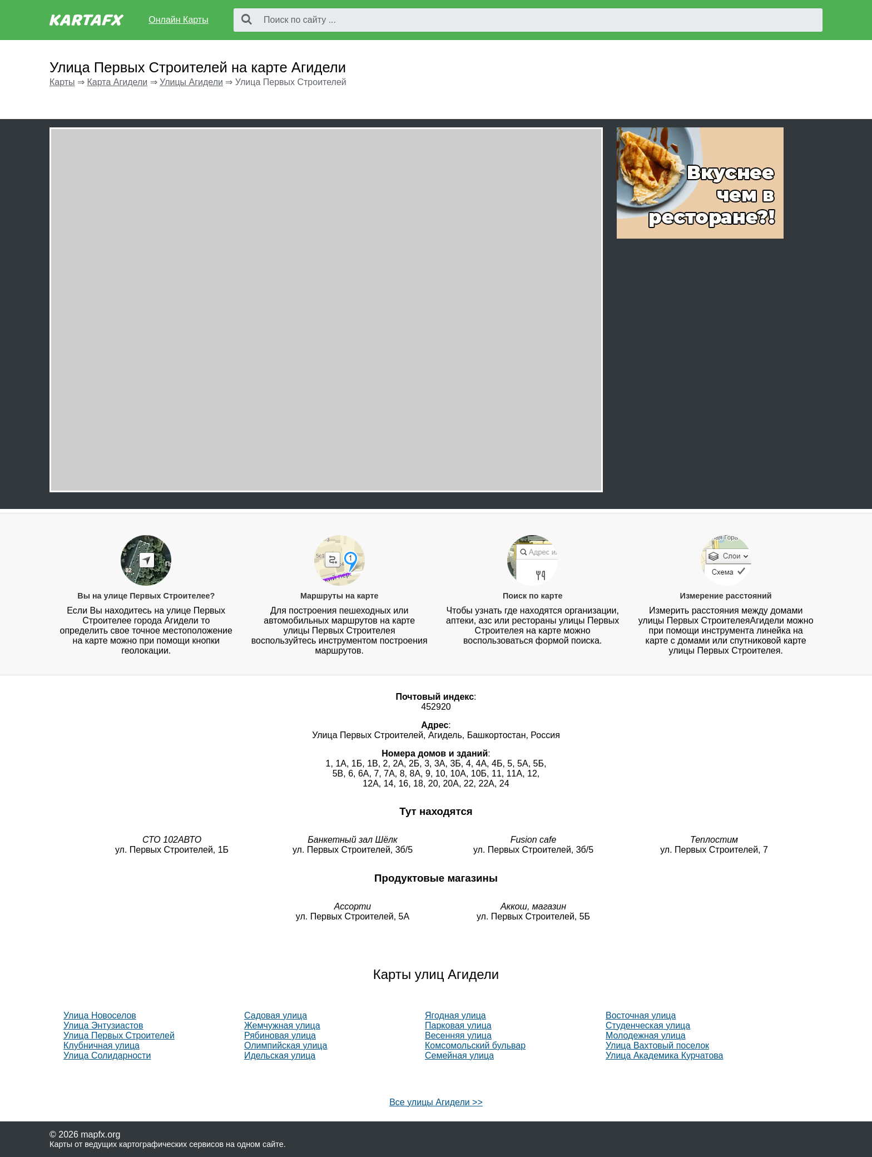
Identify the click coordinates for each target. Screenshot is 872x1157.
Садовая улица (275, 1015)
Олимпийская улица (285, 1045)
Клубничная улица (101, 1045)
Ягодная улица (455, 1015)
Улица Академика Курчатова (665, 1055)
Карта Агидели (117, 82)
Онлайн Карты (178, 19)
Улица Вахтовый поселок (657, 1045)
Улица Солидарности (107, 1055)
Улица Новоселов (99, 1015)
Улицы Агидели (191, 82)
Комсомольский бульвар (475, 1045)
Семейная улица (459, 1055)
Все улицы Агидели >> (436, 1102)
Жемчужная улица (282, 1025)
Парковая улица (458, 1025)
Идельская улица (279, 1055)
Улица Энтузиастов (103, 1025)
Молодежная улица (646, 1035)
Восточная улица (641, 1015)
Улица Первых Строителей (119, 1035)
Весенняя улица (458, 1035)
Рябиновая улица (280, 1035)
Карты (62, 82)
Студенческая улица (648, 1025)
